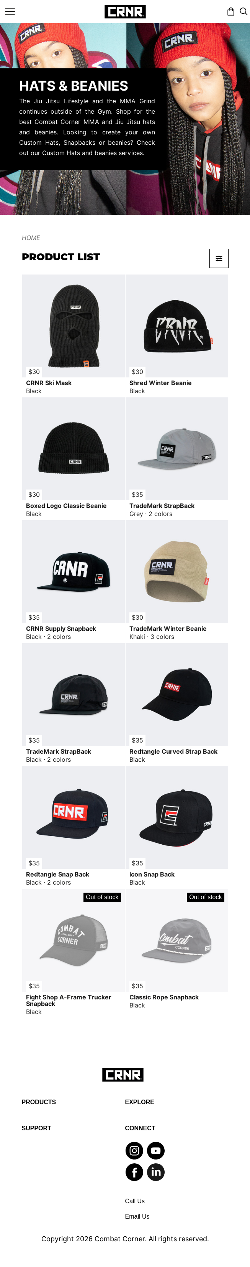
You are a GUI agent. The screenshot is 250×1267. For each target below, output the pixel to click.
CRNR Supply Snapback (61, 628)
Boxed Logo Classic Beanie (66, 505)
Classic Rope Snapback (164, 997)
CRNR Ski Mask (49, 383)
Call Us (135, 1201)
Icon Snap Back (152, 874)
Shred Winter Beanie (160, 383)
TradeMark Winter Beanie (168, 628)
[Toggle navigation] (10, 11)
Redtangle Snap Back (57, 874)
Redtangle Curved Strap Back (173, 751)
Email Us (137, 1216)
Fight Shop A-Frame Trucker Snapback (68, 1000)
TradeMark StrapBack (161, 505)
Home (31, 237)
